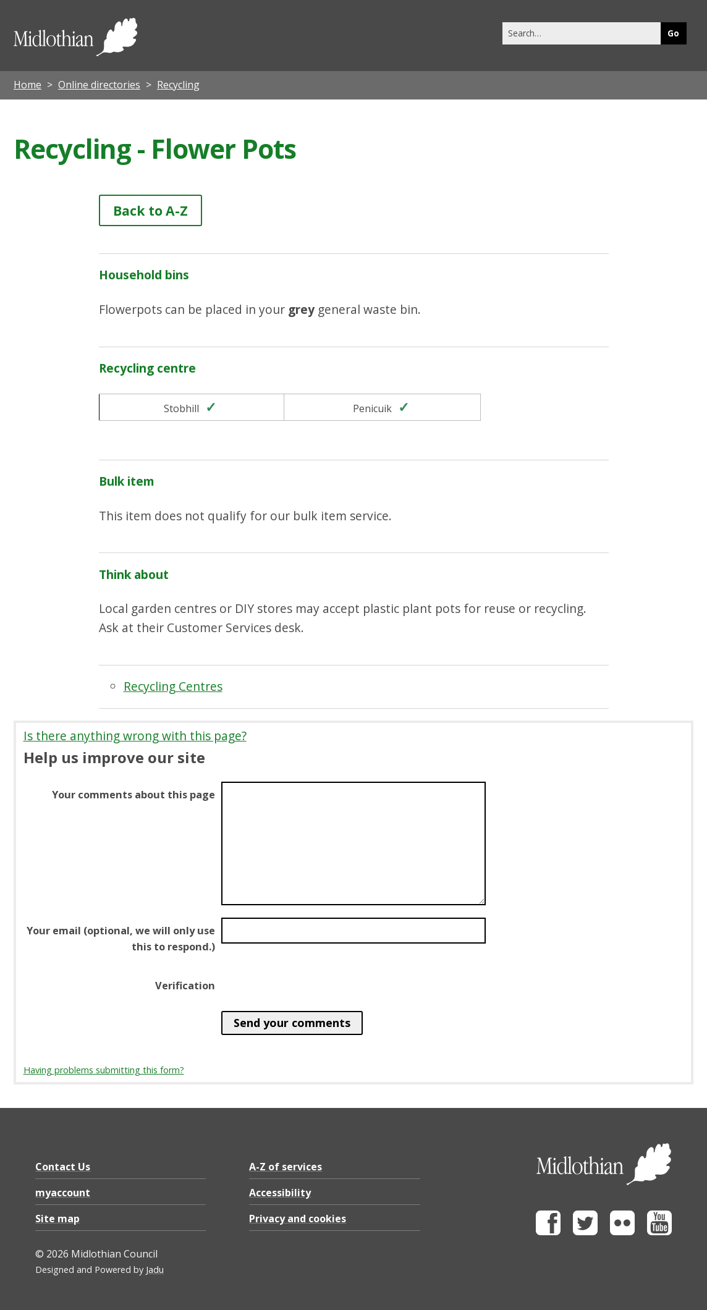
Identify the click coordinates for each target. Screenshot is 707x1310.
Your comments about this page (133, 794)
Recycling (178, 84)
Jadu (155, 1269)
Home (27, 84)
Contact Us (62, 1166)
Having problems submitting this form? (103, 1070)
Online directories (99, 84)
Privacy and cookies (297, 1218)
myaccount (62, 1192)
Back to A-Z (150, 210)
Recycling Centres (173, 686)
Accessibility (280, 1192)
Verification (185, 985)
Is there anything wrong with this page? (135, 735)
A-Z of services (285, 1166)
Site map (57, 1218)
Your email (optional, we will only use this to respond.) (121, 938)
